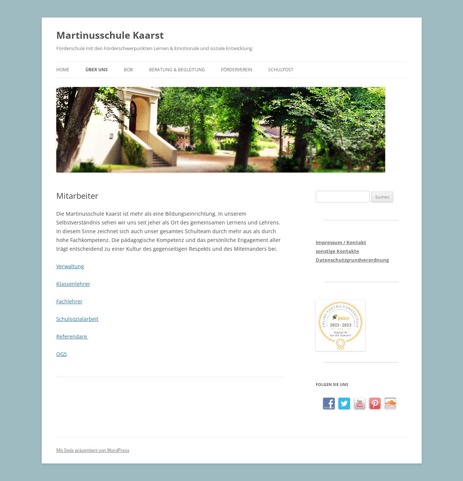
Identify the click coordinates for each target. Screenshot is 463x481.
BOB (128, 70)
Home (62, 70)
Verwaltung (70, 266)
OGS (61, 354)
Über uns (97, 70)
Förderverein (236, 70)
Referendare (72, 336)
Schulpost (280, 70)
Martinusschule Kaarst (110, 35)
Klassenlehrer (73, 283)
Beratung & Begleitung (177, 70)
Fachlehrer (69, 301)
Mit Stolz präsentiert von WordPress (92, 450)
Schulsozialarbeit (77, 318)
